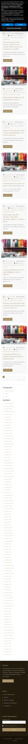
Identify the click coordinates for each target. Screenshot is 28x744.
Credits (15, 740)
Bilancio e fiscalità (9, 700)
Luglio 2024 (8, 449)
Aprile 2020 (8, 587)
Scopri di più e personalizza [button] (14, 28)
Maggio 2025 (8, 422)
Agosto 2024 (8, 446)
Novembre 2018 (9, 633)
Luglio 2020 (8, 579)
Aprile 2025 (8, 425)
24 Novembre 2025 (10, 347)
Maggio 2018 (8, 649)
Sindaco (6, 697)
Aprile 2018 (8, 651)
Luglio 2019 (8, 611)
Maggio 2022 (8, 519)
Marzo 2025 (8, 428)
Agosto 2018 (8, 641)
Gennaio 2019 (8, 627)
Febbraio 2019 (8, 624)
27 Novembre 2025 (10, 206)
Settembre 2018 (9, 638)
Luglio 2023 (8, 481)
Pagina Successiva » (21, 379)
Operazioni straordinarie (10, 703)
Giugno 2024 (8, 452)
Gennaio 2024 (8, 465)
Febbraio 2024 (8, 463)
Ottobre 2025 (8, 409)
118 (10, 379)
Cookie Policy (19, 738)
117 (6, 379)
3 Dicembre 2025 (9, 33)
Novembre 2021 (9, 535)
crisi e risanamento (13, 92)
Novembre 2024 (9, 438)
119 (13, 379)
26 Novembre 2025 (10, 261)
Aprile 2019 (7, 619)
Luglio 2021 (8, 546)
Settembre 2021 (9, 541)
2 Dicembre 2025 (9, 88)
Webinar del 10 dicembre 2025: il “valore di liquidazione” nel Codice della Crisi (14, 133)
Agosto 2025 (8, 414)
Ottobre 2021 (8, 538)
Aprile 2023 (8, 490)
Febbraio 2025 (8, 430)
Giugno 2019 (8, 614)
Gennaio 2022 (8, 530)
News (6, 396)
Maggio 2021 (8, 552)
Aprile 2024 (8, 457)
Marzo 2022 (8, 525)
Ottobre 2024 (8, 441)
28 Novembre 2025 (10, 175)
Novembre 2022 (9, 503)
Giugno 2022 (8, 517)
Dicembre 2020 (9, 565)
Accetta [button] (20, 24)
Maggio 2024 (8, 455)
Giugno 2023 (8, 484)
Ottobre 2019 (8, 603)
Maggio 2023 (8, 487)
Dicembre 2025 (9, 403)
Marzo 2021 (8, 557)
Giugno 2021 (8, 549)
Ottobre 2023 (8, 473)
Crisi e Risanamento (9, 694)
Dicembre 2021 (9, 533)
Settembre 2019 (9, 606)
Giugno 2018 (8, 646)
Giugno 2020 (8, 581)
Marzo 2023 (8, 492)
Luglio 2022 (8, 514)
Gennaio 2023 (8, 498)
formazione (14, 37)
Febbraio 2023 (8, 495)
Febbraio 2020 (8, 592)
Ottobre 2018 (8, 635)
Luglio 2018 (8, 643)
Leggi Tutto (7, 60)
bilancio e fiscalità (17, 35)
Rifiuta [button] (7, 24)
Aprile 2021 (7, 554)
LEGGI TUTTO (8, 681)
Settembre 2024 (9, 444)
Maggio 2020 (8, 584)
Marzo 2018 (8, 654)
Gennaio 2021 (8, 562)
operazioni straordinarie (9, 94)
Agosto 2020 (8, 576)
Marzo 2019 (8, 622)
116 (3, 379)
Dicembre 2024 (9, 436)
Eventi (4, 35)
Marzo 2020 (8, 589)
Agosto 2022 (8, 511)
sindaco (18, 94)
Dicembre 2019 (9, 597)
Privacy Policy (8, 738)
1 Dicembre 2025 (9, 122)
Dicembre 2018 (9, 630)
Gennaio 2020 (8, 595)
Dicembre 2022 (9, 500)
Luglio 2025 (8, 417)
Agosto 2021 (8, 544)
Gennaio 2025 (8, 433)
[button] (26, 2)
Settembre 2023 (9, 476)
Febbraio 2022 (8, 527)
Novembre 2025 (9, 406)
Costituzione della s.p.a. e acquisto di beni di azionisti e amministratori (13, 357)
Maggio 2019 (8, 616)
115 (24, 376)
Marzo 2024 (8, 460)
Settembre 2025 (9, 411)
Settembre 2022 (9, 508)
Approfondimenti (7, 90)
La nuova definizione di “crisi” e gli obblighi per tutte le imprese (13, 272)
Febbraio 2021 (8, 560)
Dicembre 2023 (9, 468)
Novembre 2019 (9, 600)
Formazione (7, 706)
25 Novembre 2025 (10, 296)
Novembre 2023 (9, 471)
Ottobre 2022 (8, 506)
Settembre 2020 (9, 573)
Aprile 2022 (8, 522)
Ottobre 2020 (8, 571)
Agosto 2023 (8, 479)
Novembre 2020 (9, 568)
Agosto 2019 (8, 608)
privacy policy (19, 726)
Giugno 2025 (8, 419)
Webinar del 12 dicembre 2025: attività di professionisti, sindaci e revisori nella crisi (14, 306)
